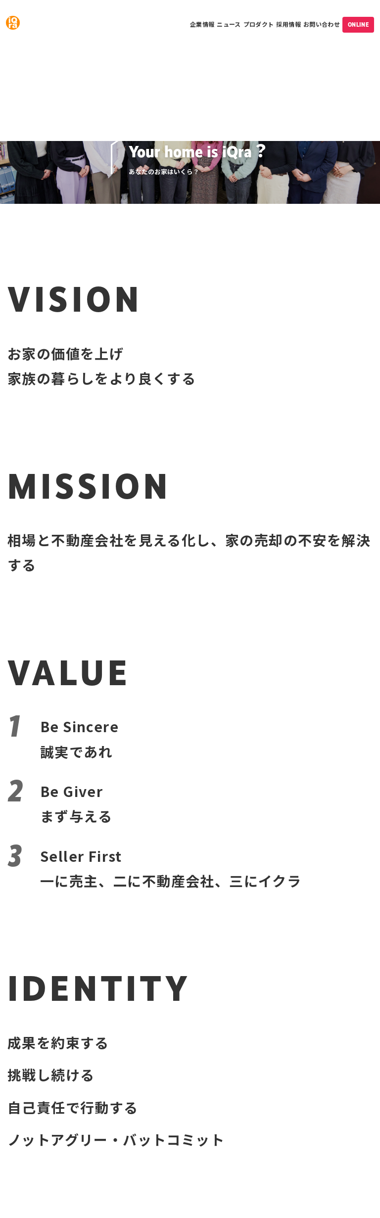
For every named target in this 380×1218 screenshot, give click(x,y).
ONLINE (358, 24)
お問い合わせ (321, 24)
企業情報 (202, 24)
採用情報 (288, 24)
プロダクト (258, 24)
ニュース (228, 24)
